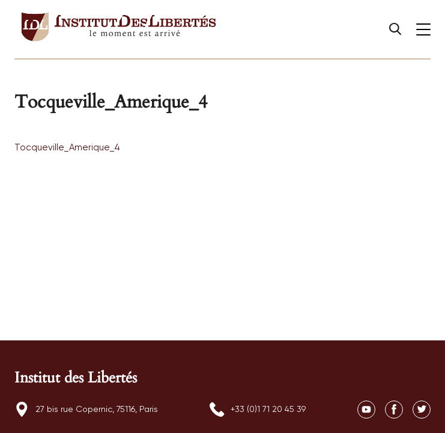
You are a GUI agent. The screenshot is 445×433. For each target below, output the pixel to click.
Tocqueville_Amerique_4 (67, 147)
